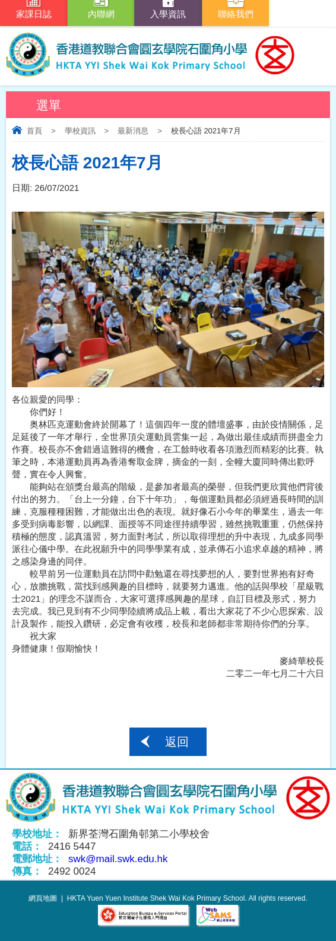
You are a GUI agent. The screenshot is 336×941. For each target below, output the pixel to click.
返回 (177, 741)
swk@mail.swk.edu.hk (117, 859)
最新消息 (133, 130)
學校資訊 (80, 130)
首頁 (34, 130)
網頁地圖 (42, 898)
